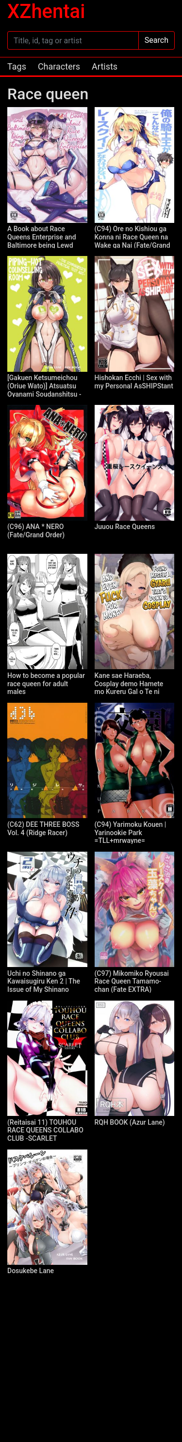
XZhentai (46, 11)
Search (156, 40)
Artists (104, 66)
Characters (59, 66)
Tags (16, 66)
